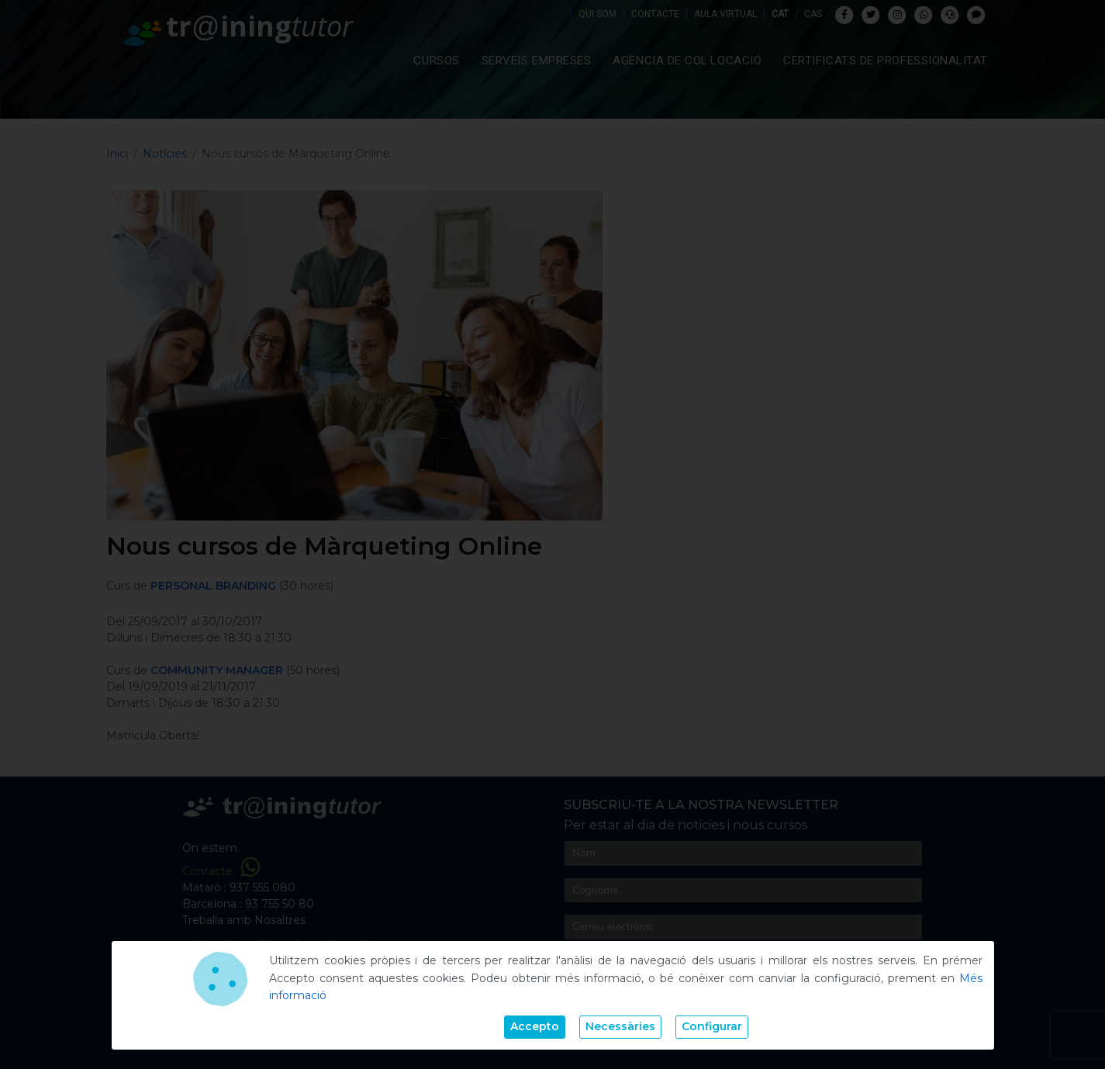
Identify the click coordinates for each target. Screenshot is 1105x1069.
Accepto (534, 1026)
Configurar (712, 1026)
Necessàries (620, 1026)
